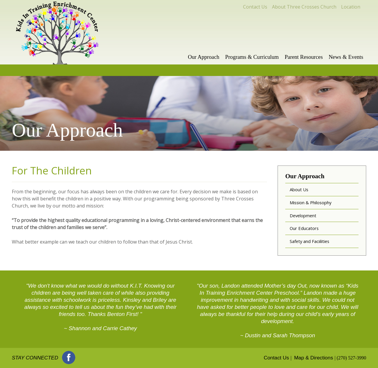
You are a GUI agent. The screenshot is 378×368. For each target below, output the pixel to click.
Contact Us (255, 7)
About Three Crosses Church (304, 7)
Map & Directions (313, 358)
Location (350, 7)
